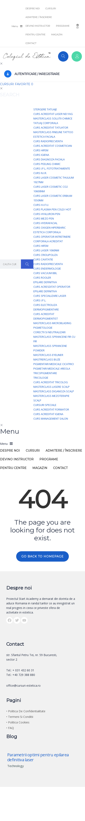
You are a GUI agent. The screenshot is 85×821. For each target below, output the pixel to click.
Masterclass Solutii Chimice (52, 118)
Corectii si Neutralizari (49, 332)
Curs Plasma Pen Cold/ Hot (52, 209)
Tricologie (40, 377)
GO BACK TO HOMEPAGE (42, 556)
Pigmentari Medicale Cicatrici (53, 364)
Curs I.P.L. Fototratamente (51, 168)
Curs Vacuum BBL (45, 273)
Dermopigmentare (46, 309)
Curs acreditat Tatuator (50, 127)
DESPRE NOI (33, 8)
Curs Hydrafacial (45, 223)
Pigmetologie (42, 327)
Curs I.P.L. (39, 300)
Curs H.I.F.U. (41, 205)
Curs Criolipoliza (45, 255)
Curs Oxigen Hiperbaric (49, 227)
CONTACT (31, 43)
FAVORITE (24, 84)
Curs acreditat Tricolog (50, 382)
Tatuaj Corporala (45, 123)
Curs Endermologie (47, 268)
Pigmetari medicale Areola (51, 368)
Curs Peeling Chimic (47, 164)
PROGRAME (62, 25)
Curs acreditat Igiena (48, 414)
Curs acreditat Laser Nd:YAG (53, 114)
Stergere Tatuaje (45, 109)
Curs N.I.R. (40, 173)
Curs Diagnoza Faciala (49, 159)
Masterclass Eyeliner (48, 355)
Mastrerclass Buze (46, 359)
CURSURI (50, 8)
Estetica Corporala (47, 232)
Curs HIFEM (40, 150)
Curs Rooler (42, 277)
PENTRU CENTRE (35, 34)
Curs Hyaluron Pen (46, 214)
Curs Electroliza (45, 305)
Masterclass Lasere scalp (51, 387)
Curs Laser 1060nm (46, 250)
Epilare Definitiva (45, 282)
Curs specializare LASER (49, 296)
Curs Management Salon (50, 418)
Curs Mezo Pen (43, 218)
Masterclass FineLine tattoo (53, 132)
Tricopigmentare (45, 373)
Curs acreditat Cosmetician (52, 146)
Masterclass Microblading (52, 323)
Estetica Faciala (44, 136)
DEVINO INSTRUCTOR (38, 25)
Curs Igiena (41, 155)
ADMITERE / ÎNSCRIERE (39, 17)
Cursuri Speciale (44, 405)
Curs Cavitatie (43, 259)
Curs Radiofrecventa (48, 141)
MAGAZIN (56, 34)
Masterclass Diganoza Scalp (53, 391)
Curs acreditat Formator (51, 409)
